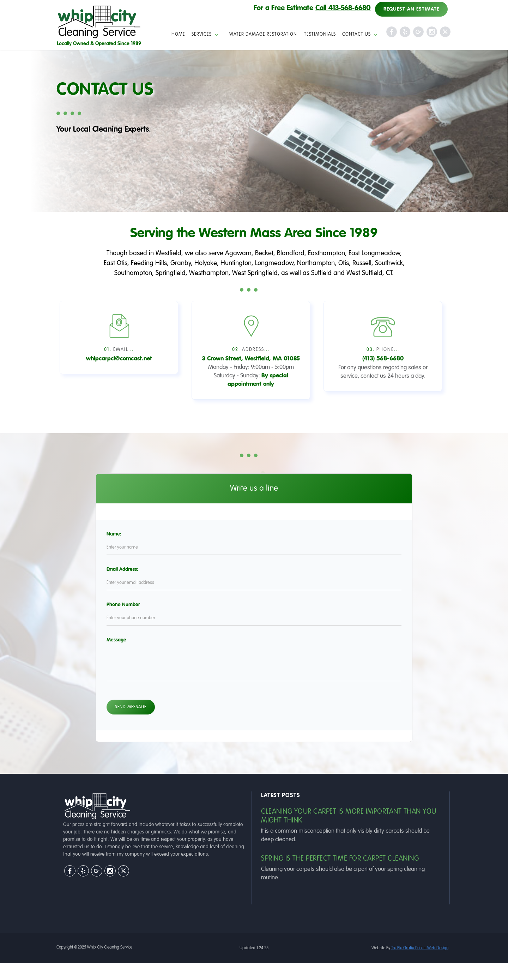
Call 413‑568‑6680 (343, 8)
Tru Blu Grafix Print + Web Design (419, 948)
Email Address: (139, 569)
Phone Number (140, 604)
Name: (130, 534)
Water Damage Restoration (263, 34)
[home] (99, 25)
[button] (207, 34)
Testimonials (320, 34)
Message (133, 640)
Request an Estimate (411, 9)
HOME (178, 34)
